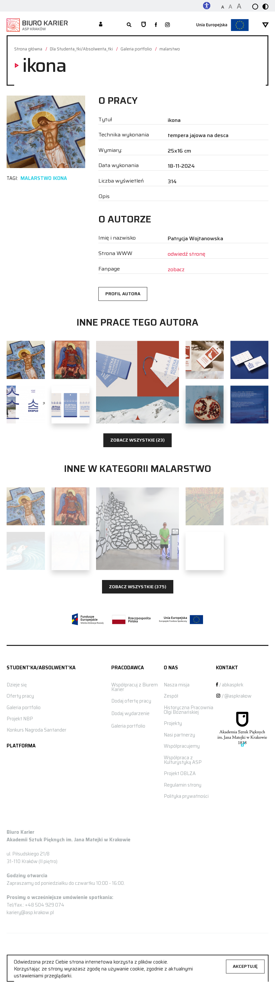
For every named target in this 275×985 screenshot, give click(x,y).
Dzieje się (17, 684)
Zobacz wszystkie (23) (137, 440)
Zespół (171, 696)
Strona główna (28, 49)
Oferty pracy (20, 696)
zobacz (176, 269)
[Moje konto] (100, 25)
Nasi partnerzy (179, 735)
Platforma (21, 745)
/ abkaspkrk (229, 684)
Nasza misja (176, 684)
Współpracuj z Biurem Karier (134, 687)
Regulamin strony (182, 785)
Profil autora (122, 293)
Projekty (173, 723)
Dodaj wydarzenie (130, 713)
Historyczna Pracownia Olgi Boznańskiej (188, 710)
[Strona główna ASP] (143, 25)
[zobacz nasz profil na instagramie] (167, 25)
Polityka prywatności (186, 796)
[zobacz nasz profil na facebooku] (156, 25)
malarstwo (169, 49)
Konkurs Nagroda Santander (36, 730)
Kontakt (227, 667)
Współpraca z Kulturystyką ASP (183, 760)
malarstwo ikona (43, 178)
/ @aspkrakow (233, 696)
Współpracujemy (182, 746)
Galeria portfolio (136, 49)
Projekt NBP (20, 718)
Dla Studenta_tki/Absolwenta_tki (81, 49)
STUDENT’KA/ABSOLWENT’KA (41, 667)
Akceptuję (245, 966)
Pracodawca (127, 667)
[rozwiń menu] (265, 25)
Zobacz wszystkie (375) (137, 586)
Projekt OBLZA (180, 773)
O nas (171, 667)
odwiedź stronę (186, 254)
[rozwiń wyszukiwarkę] (129, 25)
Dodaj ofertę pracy (131, 701)
